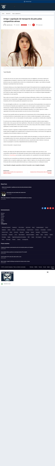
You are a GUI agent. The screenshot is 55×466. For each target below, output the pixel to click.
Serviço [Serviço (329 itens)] (44, 237)
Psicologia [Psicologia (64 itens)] (4, 237)
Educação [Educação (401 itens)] (22, 232)
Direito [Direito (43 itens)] (11, 232)
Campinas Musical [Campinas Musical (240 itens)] (39, 227)
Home (3, 13)
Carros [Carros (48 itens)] (46, 227)
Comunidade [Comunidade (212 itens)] (43, 229)
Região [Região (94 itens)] (9, 237)
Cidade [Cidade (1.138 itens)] (9, 229)
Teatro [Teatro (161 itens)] (3, 239)
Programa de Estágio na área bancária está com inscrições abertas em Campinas (17, 247)
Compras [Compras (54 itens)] (37, 229)
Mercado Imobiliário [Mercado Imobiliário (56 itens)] (30, 234)
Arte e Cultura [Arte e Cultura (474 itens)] (21, 227)
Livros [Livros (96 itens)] (16, 234)
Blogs (2, 222)
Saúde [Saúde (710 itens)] (33, 237)
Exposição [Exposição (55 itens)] (38, 232)
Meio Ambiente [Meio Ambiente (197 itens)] (22, 234)
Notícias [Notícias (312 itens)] (46, 234)
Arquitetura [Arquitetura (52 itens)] (14, 227)
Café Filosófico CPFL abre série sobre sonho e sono (11, 256)
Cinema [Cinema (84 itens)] (13, 229)
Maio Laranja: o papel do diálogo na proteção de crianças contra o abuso (15, 261)
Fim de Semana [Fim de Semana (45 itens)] (45, 232)
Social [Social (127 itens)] (49, 237)
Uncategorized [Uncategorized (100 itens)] (25, 239)
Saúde (2, 219)
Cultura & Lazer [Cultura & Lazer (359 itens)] (5, 232)
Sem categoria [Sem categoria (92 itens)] (38, 237)
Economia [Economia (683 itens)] (16, 232)
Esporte (2, 220)
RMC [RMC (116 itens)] (29, 237)
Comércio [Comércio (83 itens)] (49, 229)
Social (2, 217)
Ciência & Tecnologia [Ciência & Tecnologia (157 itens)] (21, 229)
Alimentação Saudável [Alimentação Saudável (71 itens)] (6, 227)
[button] (15, 6)
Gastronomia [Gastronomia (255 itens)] (4, 234)
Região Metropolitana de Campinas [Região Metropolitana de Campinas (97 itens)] (19, 237)
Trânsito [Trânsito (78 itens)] (13, 239)
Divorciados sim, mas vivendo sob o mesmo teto (16, 192)
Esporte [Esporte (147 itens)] (32, 232)
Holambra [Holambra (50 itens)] (11, 234)
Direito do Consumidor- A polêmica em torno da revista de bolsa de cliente (16, 187)
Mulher (2, 214)
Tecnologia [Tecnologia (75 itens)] (8, 239)
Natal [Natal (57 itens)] (42, 234)
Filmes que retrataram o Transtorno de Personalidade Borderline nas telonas (16, 197)
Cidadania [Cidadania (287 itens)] (4, 229)
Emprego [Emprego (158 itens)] (27, 232)
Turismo (2, 216)
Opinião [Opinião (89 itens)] (51, 234)
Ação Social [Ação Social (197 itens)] (28, 227)
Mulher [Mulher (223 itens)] (37, 234)
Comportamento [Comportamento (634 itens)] (30, 229)
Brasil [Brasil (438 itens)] (33, 227)
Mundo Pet (8, 13)
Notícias (3, 213)
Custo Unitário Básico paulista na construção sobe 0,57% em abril (14, 251)
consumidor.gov (12, 155)
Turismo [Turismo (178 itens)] (18, 239)
